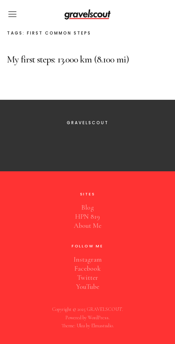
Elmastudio (102, 326)
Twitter (87, 278)
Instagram (87, 259)
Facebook (87, 268)
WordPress (98, 318)
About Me (87, 226)
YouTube (87, 287)
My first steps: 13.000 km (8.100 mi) (68, 59)
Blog (87, 207)
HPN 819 (87, 216)
